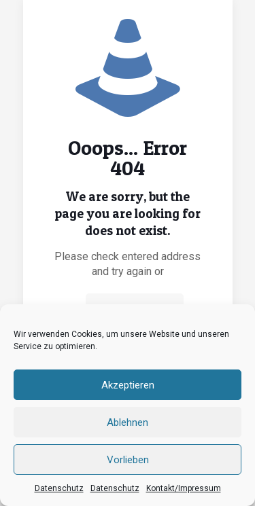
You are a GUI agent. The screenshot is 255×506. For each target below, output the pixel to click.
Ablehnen (127, 422)
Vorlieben (128, 460)
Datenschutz (59, 488)
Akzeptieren (127, 385)
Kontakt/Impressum (183, 488)
